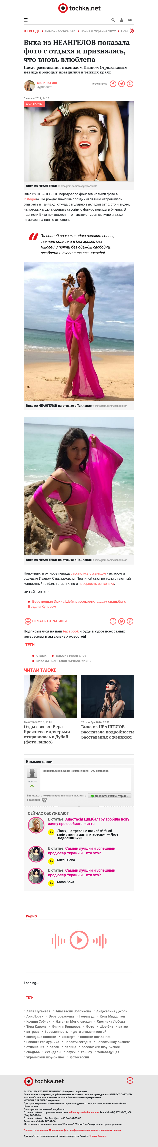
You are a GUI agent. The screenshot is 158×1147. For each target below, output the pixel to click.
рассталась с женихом (88, 573)
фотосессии (79, 1057)
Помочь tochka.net (60, 31)
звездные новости (41, 1037)
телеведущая (108, 1052)
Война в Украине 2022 (98, 31)
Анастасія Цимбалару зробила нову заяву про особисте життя (88, 821)
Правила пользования (36, 1130)
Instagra (30, 199)
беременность (56, 1032)
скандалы (53, 1052)
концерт (68, 1037)
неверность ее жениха (96, 583)
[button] (121, 20)
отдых (41, 655)
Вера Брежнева (61, 1016)
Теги (30, 998)
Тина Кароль (36, 1027)
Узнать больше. (98, 1136)
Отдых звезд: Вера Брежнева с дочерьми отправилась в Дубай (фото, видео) (47, 734)
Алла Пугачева (38, 1011)
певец (54, 1047)
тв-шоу (86, 1052)
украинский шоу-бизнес (45, 1057)
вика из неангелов (71, 655)
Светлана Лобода (111, 1021)
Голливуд (86, 1016)
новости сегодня (78, 1042)
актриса (32, 1032)
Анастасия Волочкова (73, 1011)
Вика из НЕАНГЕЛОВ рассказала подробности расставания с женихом (107, 732)
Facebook (71, 631)
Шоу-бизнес (34, 103)
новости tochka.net (95, 1037)
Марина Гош (47, 83)
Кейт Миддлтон (112, 1016)
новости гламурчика (42, 1042)
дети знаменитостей (89, 1032)
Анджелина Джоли (111, 1011)
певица (70, 1047)
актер (123, 1027)
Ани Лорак (34, 1016)
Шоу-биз (106, 1027)
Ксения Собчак (38, 1021)
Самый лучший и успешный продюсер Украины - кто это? (81, 850)
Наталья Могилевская (74, 1021)
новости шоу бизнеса (114, 1042)
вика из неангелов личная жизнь (63, 661)
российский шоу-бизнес (101, 1047)
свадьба (33, 1052)
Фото (90, 1027)
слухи (71, 1052)
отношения (35, 1047)
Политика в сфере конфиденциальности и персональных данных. (85, 1130)
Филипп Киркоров (66, 1027)
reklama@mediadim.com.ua (84, 1112)
